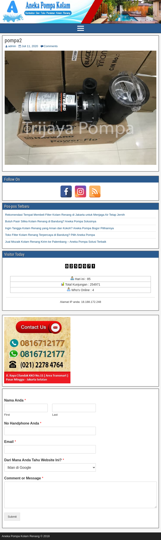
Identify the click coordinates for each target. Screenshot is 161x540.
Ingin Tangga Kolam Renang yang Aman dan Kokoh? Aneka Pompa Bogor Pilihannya (59, 228)
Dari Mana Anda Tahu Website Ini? (34, 460)
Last (55, 414)
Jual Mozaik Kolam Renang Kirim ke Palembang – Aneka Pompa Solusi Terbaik (55, 241)
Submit (12, 516)
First (7, 414)
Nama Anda (15, 400)
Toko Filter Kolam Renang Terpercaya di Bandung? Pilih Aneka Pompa (50, 234)
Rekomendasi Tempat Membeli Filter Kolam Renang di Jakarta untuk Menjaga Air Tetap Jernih (65, 214)
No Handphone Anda (22, 423)
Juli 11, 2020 (30, 46)
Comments (51, 46)
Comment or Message (23, 478)
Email (10, 442)
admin (12, 46)
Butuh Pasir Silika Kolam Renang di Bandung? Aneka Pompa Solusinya (50, 221)
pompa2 (13, 40)
